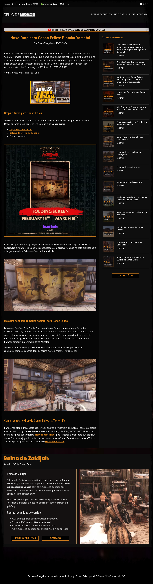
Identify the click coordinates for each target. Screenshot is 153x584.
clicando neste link (44, 434)
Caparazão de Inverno (21, 129)
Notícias (119, 14)
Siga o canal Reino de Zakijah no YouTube (82, 30)
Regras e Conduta (101, 14)
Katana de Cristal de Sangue (24, 132)
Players (130, 14)
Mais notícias (125, 275)
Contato (142, 14)
